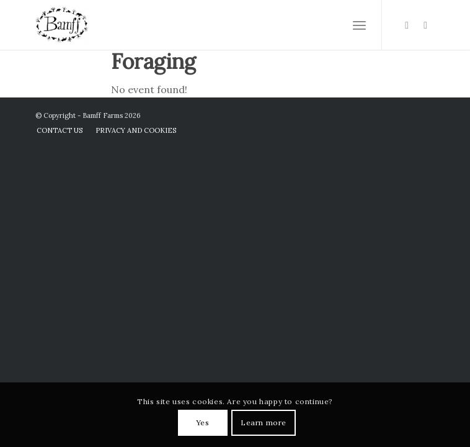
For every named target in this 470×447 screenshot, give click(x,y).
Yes (203, 422)
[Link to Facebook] (425, 25)
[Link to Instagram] (406, 25)
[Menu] (359, 25)
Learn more (263, 422)
